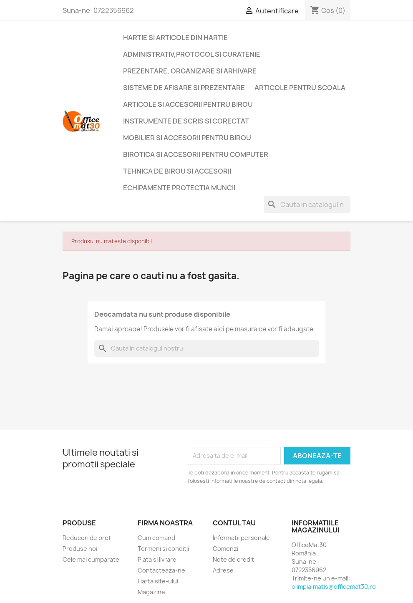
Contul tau (234, 522)
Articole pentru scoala (299, 87)
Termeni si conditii (163, 549)
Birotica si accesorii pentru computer (195, 154)
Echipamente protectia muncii (179, 187)
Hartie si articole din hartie (175, 37)
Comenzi (225, 549)
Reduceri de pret (87, 538)
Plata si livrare (157, 559)
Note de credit (233, 559)
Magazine (151, 592)
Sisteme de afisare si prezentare (184, 87)
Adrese (223, 570)
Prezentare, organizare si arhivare (190, 71)
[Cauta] (307, 204)
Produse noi (80, 549)
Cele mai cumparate (91, 559)
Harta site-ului (158, 581)
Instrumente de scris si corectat (186, 121)
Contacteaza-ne (161, 570)
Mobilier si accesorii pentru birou (187, 137)
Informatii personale (241, 538)
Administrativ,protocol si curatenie (191, 54)
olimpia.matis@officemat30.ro (334, 586)
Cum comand (156, 538)
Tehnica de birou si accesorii (177, 171)
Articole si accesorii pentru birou (188, 104)
